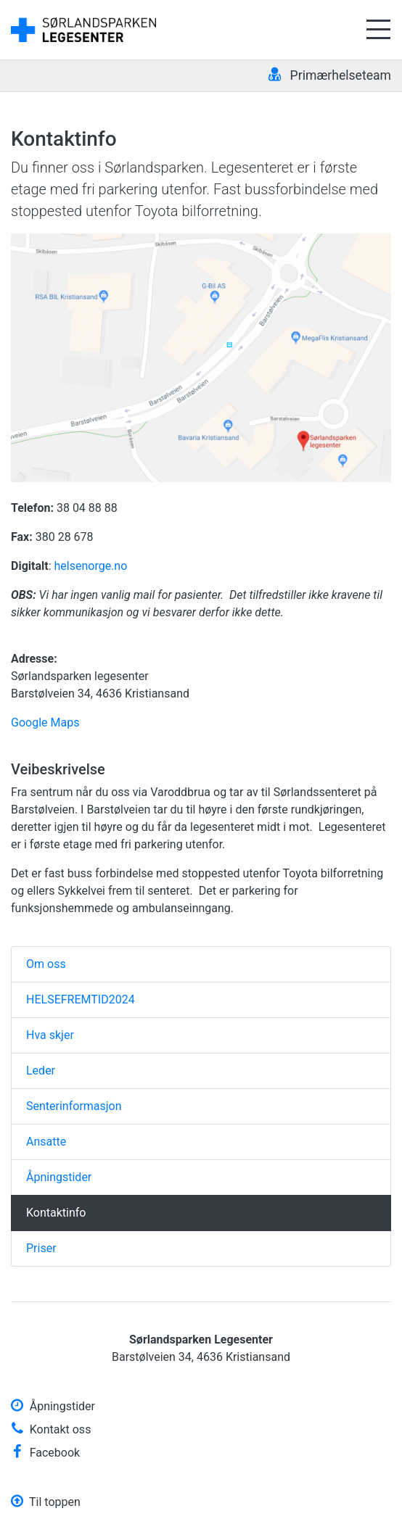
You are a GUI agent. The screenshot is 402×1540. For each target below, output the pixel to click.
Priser (41, 1248)
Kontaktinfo (56, 1213)
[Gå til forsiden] (83, 29)
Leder (40, 1070)
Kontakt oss (51, 1429)
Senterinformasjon (74, 1106)
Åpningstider (58, 1177)
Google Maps (45, 722)
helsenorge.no (90, 566)
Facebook (45, 1453)
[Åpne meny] (378, 30)
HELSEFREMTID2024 (80, 999)
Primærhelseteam (329, 74)
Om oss (46, 964)
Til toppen (46, 1502)
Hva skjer (50, 1035)
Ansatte (46, 1141)
